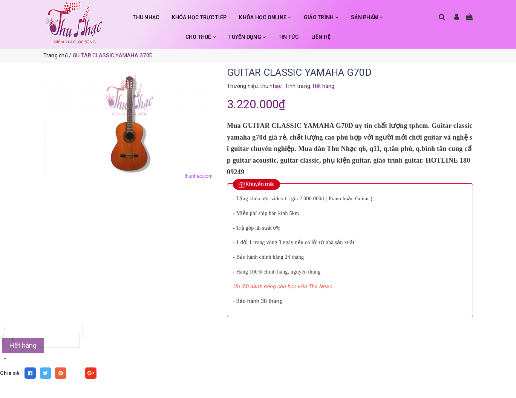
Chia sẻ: (10, 373)
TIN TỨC (289, 37)
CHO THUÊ (200, 37)
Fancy (75, 373)
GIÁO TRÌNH (321, 17)
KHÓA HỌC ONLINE (265, 17)
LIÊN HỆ (321, 37)
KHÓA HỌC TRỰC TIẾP (199, 17)
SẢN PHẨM (367, 17)
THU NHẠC (146, 17)
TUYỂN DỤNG (247, 37)
